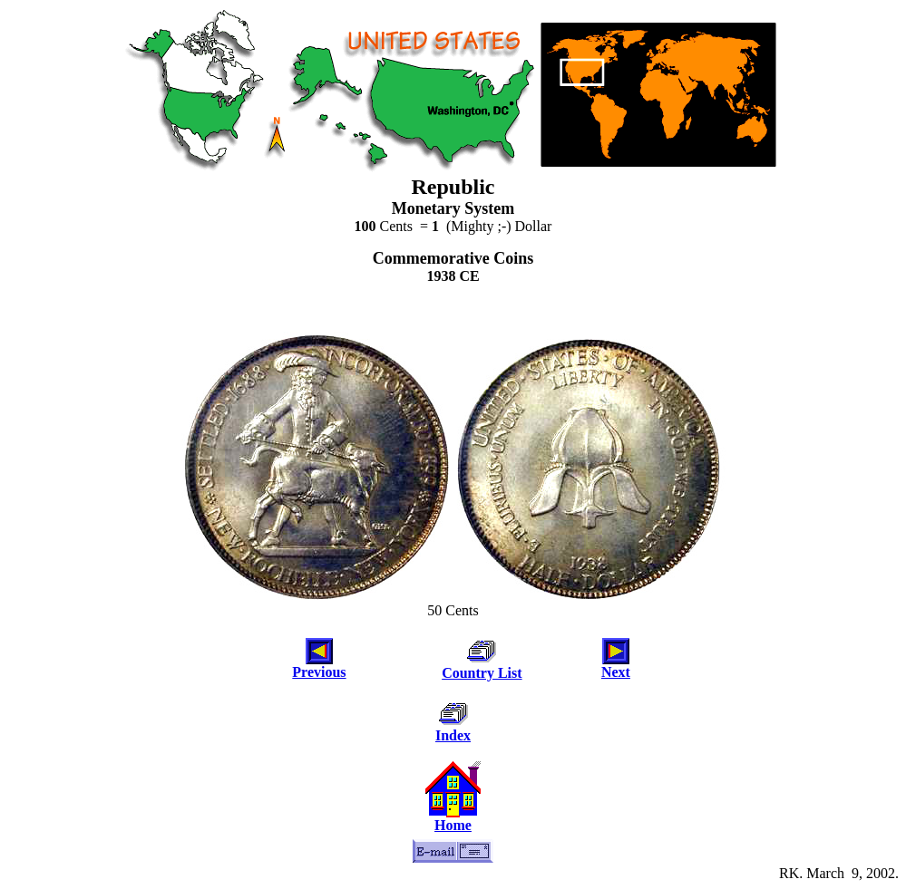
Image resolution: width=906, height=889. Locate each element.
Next (615, 672)
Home (453, 825)
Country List (481, 673)
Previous (319, 672)
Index (453, 735)
